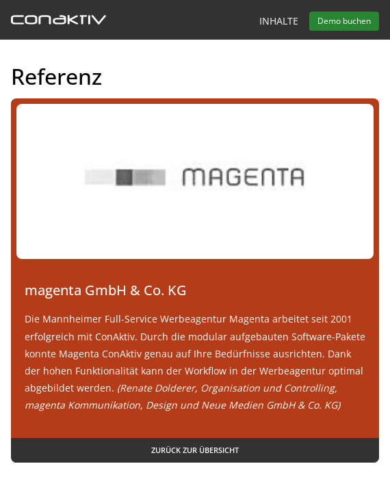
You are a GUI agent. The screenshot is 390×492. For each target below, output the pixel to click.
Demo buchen (344, 21)
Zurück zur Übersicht (195, 450)
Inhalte (278, 20)
